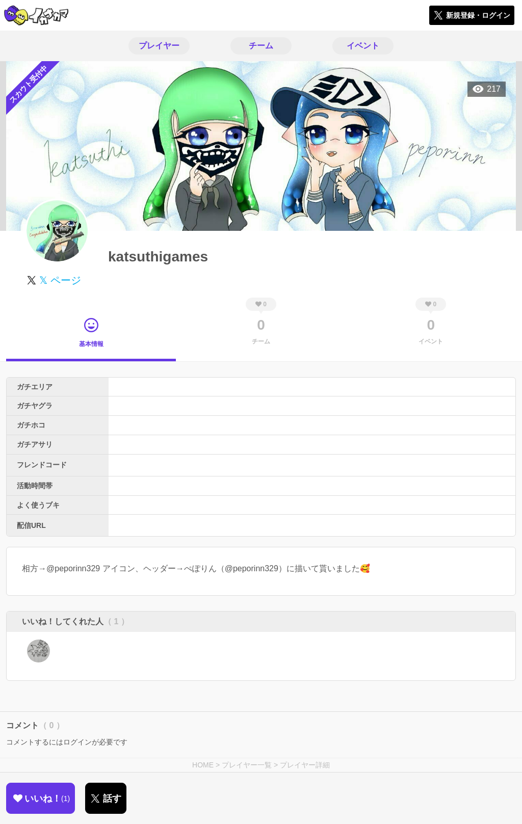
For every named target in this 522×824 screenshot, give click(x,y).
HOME (203, 765)
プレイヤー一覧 (247, 765)
